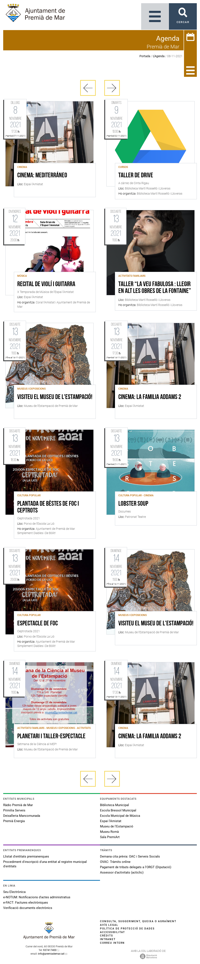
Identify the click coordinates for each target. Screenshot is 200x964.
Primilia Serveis (14, 810)
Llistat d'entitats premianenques (26, 856)
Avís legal (109, 924)
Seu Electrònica (14, 892)
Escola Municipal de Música (120, 816)
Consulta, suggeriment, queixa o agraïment (138, 921)
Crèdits (106, 935)
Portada (144, 56)
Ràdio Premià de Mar (18, 805)
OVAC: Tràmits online (115, 862)
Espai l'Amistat (110, 821)
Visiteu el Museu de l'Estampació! (54, 397)
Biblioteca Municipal (114, 805)
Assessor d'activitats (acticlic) (121, 872)
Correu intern (112, 942)
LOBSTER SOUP (133, 504)
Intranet (108, 939)
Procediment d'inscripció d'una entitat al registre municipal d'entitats (45, 864)
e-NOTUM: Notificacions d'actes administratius (36, 897)
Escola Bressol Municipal (118, 810)
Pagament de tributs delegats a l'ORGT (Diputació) (135, 867)
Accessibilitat (112, 932)
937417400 (50, 950)
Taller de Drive (135, 175)
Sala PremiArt (110, 837)
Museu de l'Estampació (116, 826)
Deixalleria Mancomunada (21, 816)
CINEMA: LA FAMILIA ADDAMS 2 (149, 397)
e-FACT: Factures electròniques (25, 902)
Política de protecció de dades (127, 928)
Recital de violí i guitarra (46, 284)
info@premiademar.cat (51, 953)
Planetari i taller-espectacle (51, 736)
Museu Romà (109, 832)
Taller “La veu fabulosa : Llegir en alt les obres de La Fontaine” (154, 288)
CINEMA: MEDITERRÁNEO (42, 175)
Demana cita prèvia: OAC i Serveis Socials (130, 856)
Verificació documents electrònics (27, 908)
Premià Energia (14, 821)
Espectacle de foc (37, 623)
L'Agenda (159, 56)
